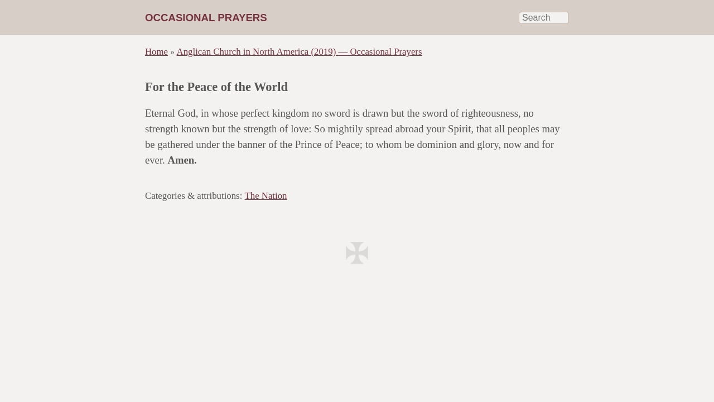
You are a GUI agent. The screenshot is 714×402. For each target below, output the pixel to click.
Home (156, 51)
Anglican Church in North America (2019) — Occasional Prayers (299, 51)
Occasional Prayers (206, 17)
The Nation (266, 195)
